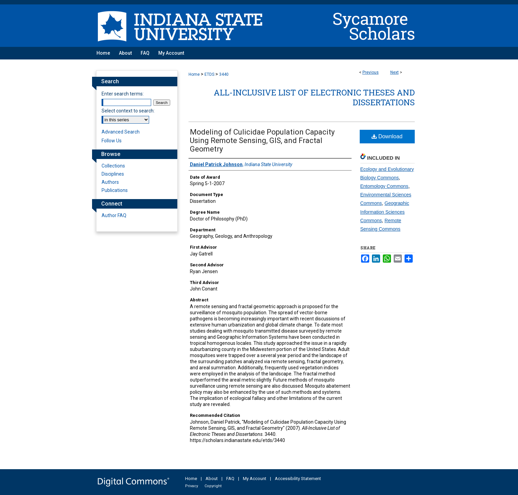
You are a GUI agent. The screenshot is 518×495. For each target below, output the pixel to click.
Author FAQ (114, 215)
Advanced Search (121, 132)
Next (394, 72)
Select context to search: (128, 110)
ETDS (209, 74)
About (212, 478)
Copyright (212, 486)
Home (194, 74)
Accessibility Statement (298, 478)
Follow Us (112, 140)
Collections (113, 166)
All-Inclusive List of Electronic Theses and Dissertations (314, 97)
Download (387, 136)
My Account (254, 478)
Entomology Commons (384, 186)
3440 (224, 74)
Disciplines (113, 174)
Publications (115, 190)
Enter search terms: (123, 93)
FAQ (230, 478)
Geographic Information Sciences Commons (384, 211)
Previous (370, 72)
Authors (110, 182)
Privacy (191, 486)
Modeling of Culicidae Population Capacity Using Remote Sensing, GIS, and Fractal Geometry (262, 140)
